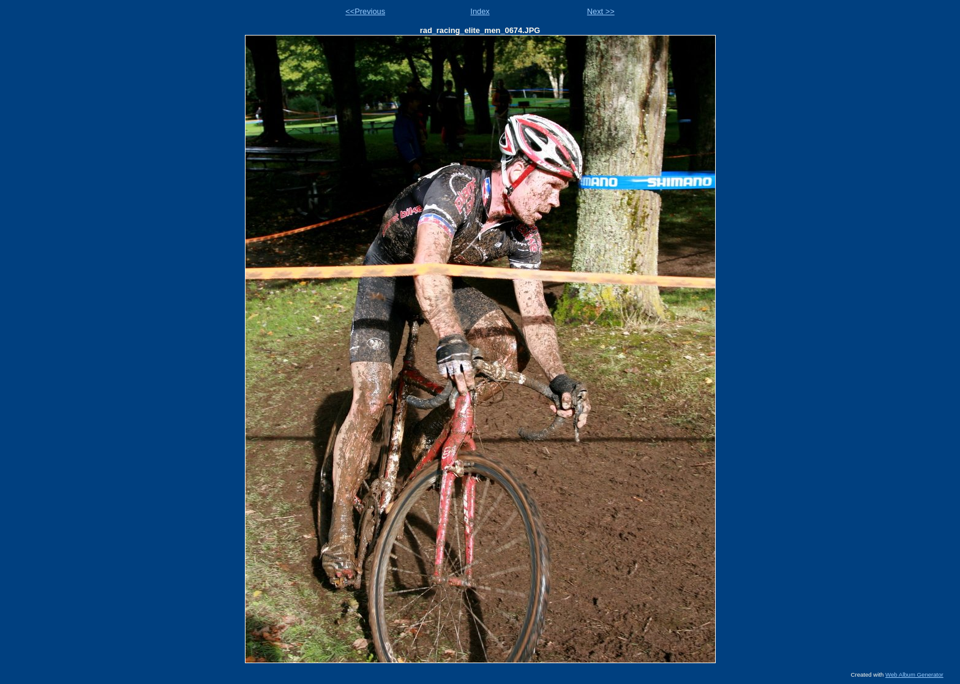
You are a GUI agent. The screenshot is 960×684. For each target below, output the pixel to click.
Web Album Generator (914, 674)
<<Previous (365, 11)
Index (479, 11)
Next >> (601, 11)
